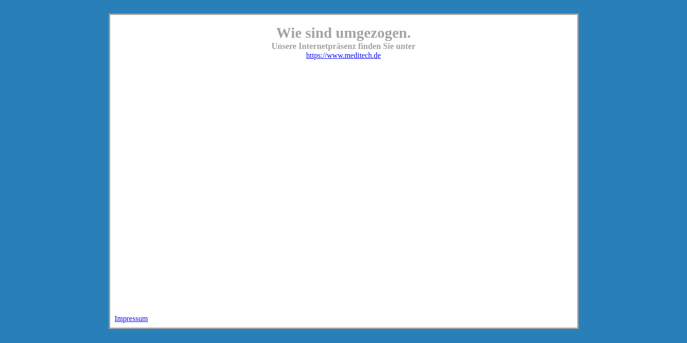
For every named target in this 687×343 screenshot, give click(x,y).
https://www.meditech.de (343, 55)
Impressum (131, 318)
